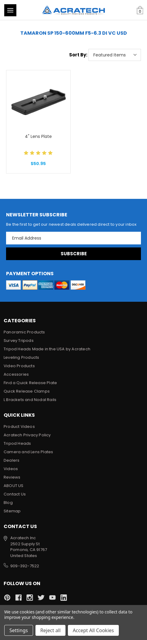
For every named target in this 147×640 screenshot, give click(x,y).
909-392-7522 (24, 566)
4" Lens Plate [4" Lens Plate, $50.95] (38, 136)
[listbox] (115, 55)
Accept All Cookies (93, 630)
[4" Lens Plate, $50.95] (38, 101)
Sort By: (78, 55)
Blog (8, 502)
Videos (11, 469)
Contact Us (15, 494)
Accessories (16, 374)
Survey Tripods (19, 340)
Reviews (12, 477)
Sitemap (12, 511)
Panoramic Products (24, 332)
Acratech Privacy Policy (27, 435)
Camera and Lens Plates (28, 452)
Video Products (19, 366)
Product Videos (19, 426)
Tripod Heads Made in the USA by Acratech (47, 349)
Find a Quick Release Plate (30, 383)
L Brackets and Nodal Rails (30, 400)
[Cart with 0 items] (140, 10)
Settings (18, 630)
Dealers (11, 460)
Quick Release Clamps (27, 391)
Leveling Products (21, 357)
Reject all (50, 630)
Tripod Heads (17, 443)
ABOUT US (14, 486)
